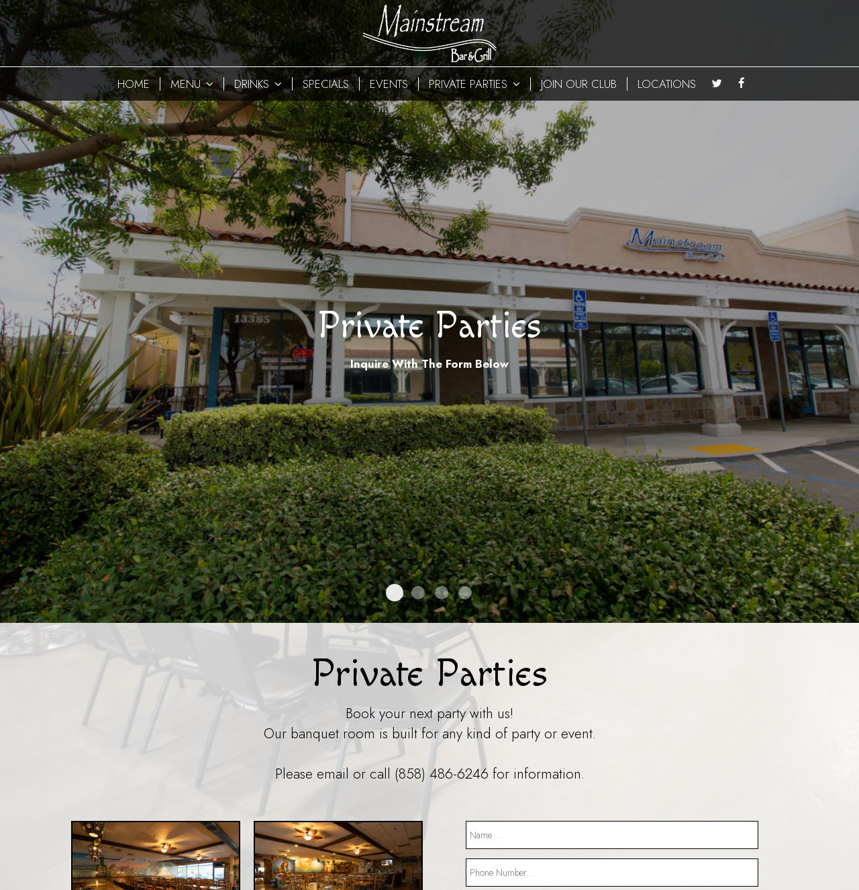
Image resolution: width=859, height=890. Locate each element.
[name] (612, 835)
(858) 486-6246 (442, 774)
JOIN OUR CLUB (579, 84)
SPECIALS (326, 84)
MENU (191, 84)
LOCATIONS (667, 84)
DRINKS (258, 84)
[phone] (612, 872)
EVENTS (389, 84)
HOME (133, 84)
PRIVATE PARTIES (474, 84)
